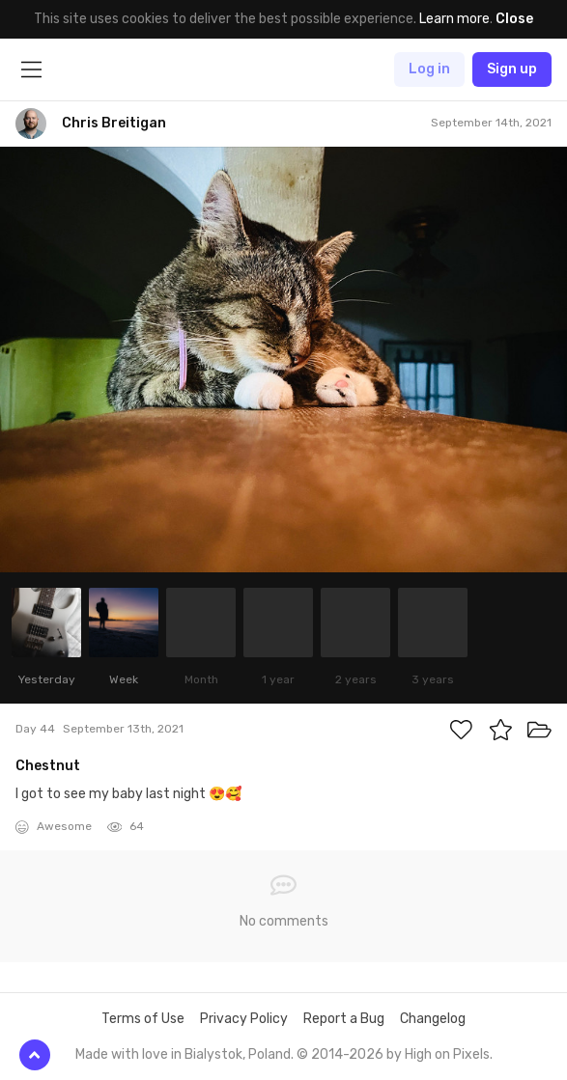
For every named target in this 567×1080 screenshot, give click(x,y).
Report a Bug (343, 1019)
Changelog (433, 1019)
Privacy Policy (244, 1019)
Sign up (512, 69)
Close (514, 19)
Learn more (454, 19)
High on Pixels (447, 1054)
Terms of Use (142, 1019)
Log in (429, 69)
